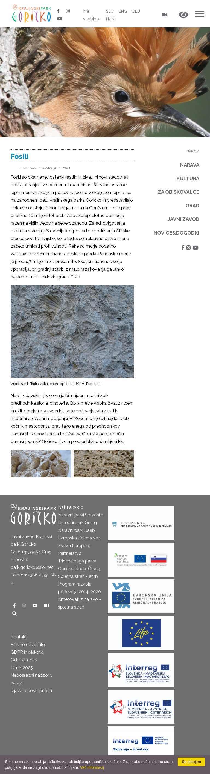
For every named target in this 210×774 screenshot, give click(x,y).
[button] (183, 15)
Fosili (66, 168)
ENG (123, 11)
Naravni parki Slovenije (80, 515)
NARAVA (29, 168)
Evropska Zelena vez (79, 538)
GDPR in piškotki (27, 652)
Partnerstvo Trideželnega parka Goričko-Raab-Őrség (79, 561)
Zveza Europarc (74, 545)
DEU (136, 11)
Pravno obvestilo (28, 644)
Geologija (49, 168)
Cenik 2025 (22, 667)
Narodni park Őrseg (77, 522)
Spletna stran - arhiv (78, 576)
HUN (110, 19)
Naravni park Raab (76, 530)
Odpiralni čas (24, 659)
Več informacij (92, 767)
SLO (109, 11)
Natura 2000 (70, 507)
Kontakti (19, 636)
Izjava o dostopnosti (31, 690)
